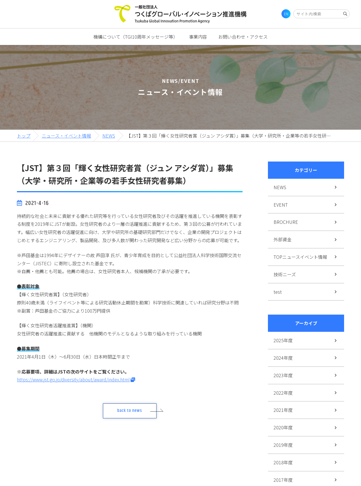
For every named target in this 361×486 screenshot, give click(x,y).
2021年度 (283, 410)
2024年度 (283, 357)
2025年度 (283, 340)
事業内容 (198, 37)
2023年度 (283, 375)
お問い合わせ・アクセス (243, 37)
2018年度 (283, 462)
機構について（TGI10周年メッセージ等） (135, 37)
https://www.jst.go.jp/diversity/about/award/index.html (73, 379)
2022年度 (283, 392)
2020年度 (283, 427)
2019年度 (283, 444)
